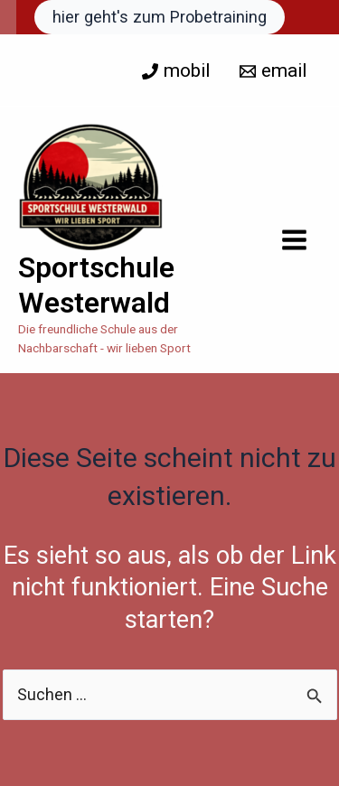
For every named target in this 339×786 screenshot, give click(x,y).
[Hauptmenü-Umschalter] (294, 240)
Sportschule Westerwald (96, 284)
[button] (159, 17)
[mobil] (176, 70)
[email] (273, 70)
